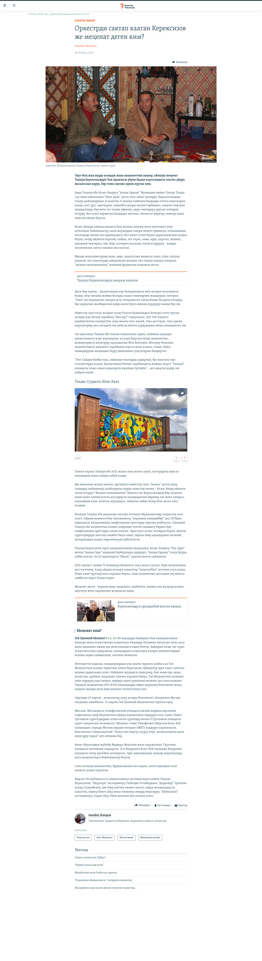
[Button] (179, 62)
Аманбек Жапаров (86, 46)
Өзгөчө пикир (85, 20)
